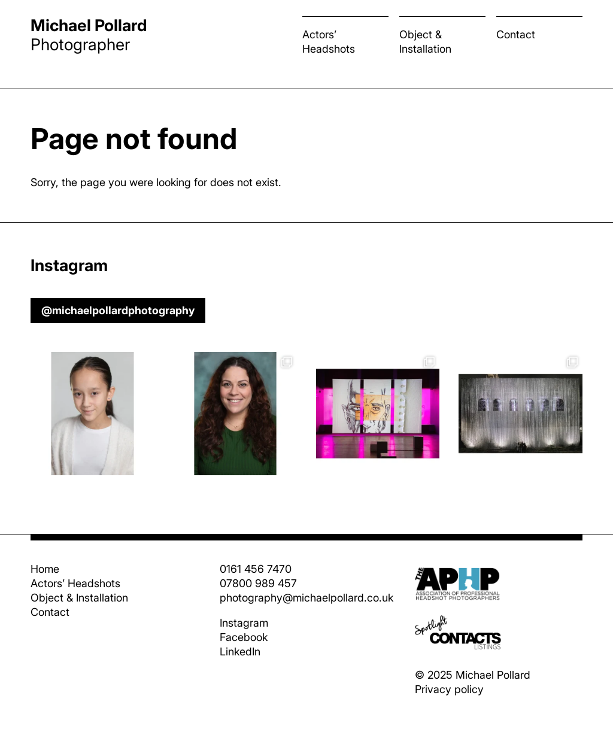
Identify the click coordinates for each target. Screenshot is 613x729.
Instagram (244, 622)
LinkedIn (240, 651)
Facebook (244, 637)
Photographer (89, 35)
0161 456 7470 (256, 569)
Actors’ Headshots (328, 41)
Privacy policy (449, 689)
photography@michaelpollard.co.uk (306, 597)
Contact (515, 34)
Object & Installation (425, 41)
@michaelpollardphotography (118, 310)
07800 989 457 (258, 583)
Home (45, 569)
